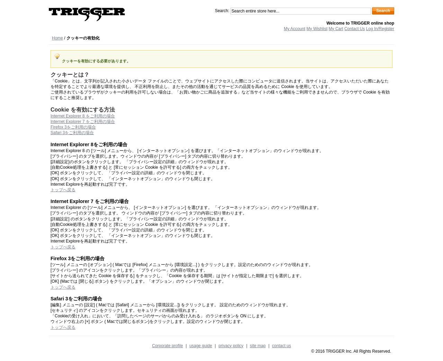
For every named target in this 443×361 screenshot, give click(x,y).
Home (57, 38)
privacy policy (230, 345)
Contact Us (354, 28)
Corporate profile (167, 345)
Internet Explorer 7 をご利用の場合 (83, 121)
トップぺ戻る (63, 247)
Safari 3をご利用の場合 (72, 132)
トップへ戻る (63, 189)
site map (257, 345)
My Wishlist (317, 28)
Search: (222, 10)
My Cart (336, 28)
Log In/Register (380, 28)
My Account (294, 28)
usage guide (200, 345)
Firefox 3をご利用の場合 (73, 127)
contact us (281, 345)
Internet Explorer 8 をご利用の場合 (83, 116)
